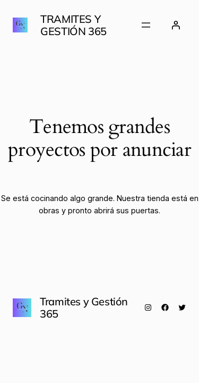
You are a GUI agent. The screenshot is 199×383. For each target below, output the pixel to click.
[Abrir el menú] (146, 25)
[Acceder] (175, 25)
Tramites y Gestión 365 (73, 25)
